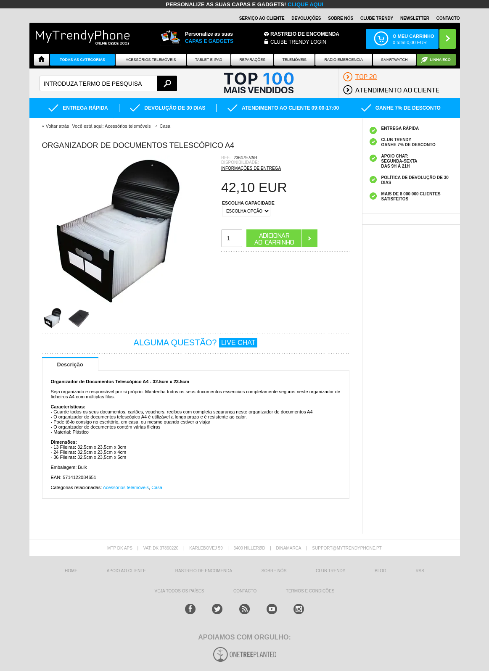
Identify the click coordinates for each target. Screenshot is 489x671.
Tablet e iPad (208, 60)
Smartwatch (394, 60)
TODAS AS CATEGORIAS (82, 60)
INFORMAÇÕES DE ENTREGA (251, 168)
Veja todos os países (179, 591)
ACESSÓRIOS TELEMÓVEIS (151, 60)
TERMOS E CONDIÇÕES (310, 591)
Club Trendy (330, 570)
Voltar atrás (57, 126)
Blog (380, 570)
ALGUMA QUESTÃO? (196, 342)
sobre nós (274, 570)
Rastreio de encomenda (304, 34)
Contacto (448, 18)
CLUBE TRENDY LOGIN (298, 42)
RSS (419, 570)
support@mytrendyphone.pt (347, 548)
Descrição (70, 364)
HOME (71, 570)
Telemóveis (294, 60)
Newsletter (414, 18)
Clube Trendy (376, 18)
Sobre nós (340, 18)
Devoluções (306, 18)
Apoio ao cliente (126, 570)
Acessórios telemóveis (126, 487)
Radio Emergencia (344, 60)
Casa (156, 487)
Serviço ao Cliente (262, 18)
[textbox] (108, 83)
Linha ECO (440, 60)
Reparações (252, 60)
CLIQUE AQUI (305, 4)
